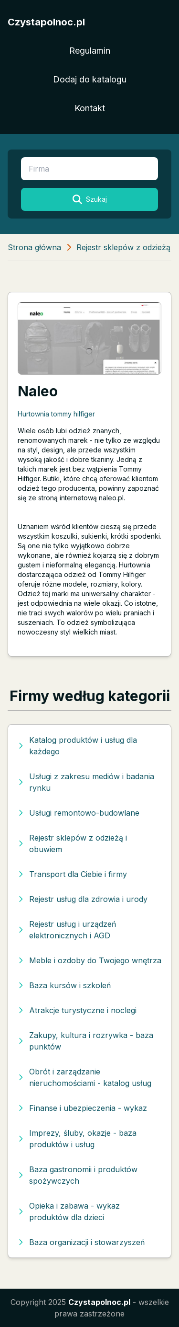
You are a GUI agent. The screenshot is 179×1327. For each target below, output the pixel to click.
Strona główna (34, 247)
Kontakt (89, 108)
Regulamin (89, 51)
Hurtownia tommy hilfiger (56, 414)
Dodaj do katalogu (89, 79)
